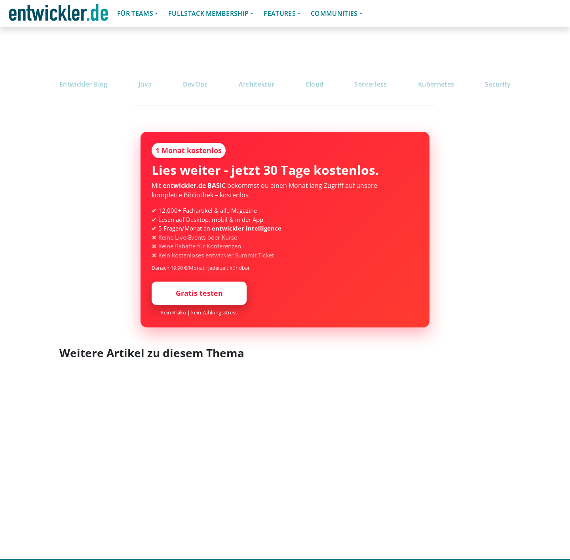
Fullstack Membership (208, 13)
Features (280, 13)
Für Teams (135, 13)
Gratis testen (199, 293)
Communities (334, 13)
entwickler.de (58, 15)
